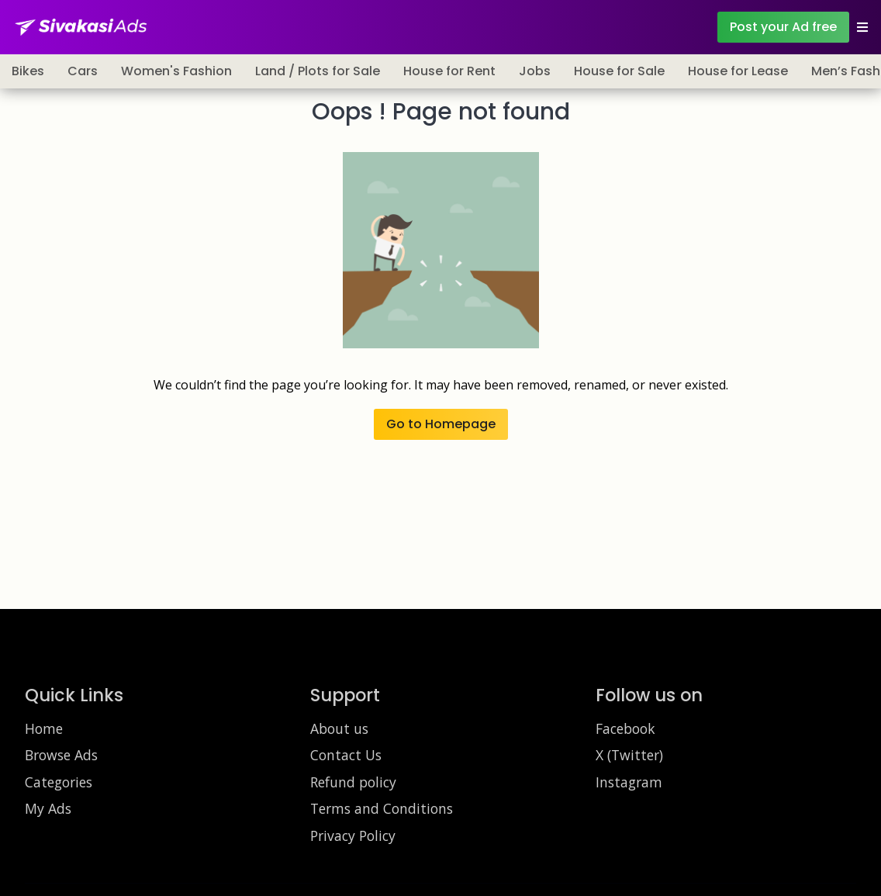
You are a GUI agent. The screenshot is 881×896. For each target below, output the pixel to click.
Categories (58, 782)
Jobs (535, 71)
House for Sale (619, 71)
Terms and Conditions (381, 808)
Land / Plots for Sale (317, 71)
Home (44, 728)
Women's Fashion (176, 71)
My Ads (48, 808)
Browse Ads (61, 755)
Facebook (625, 728)
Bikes (28, 71)
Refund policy (353, 782)
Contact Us (346, 755)
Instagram (629, 782)
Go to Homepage (441, 424)
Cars (82, 71)
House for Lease (738, 71)
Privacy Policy (353, 835)
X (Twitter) (629, 755)
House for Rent (449, 71)
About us (339, 728)
